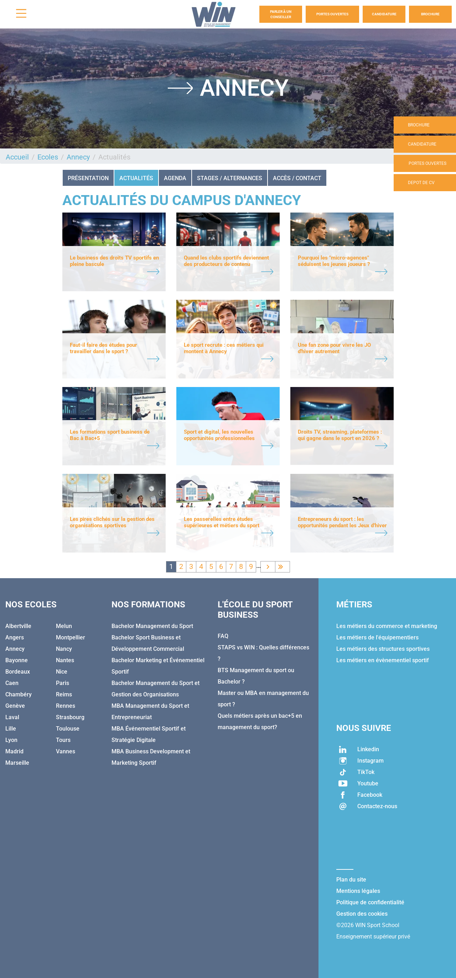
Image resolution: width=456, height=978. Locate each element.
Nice (61, 671)
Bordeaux (17, 671)
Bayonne (16, 660)
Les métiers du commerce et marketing (386, 626)
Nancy (64, 648)
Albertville (18, 626)
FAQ (223, 636)
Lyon (11, 740)
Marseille (17, 762)
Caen (12, 683)
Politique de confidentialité (370, 902)
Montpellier (70, 637)
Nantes (65, 660)
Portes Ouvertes (332, 14)
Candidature (384, 14)
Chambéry (18, 694)
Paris (62, 683)
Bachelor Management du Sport (152, 626)
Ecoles (47, 157)
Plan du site (351, 879)
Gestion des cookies (362, 913)
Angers (14, 637)
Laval (12, 717)
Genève (15, 705)
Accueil (17, 157)
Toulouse (67, 728)
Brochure (430, 14)
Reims (64, 694)
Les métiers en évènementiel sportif (382, 660)
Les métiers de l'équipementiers (377, 637)
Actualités (136, 178)
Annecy (78, 157)
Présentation (88, 178)
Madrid (14, 751)
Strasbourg (70, 717)
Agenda (175, 178)
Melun (64, 626)
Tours (63, 740)
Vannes (65, 751)
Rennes (65, 705)
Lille (10, 728)
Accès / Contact (297, 178)
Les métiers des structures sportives (383, 648)
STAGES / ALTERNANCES (229, 178)
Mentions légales (358, 891)
